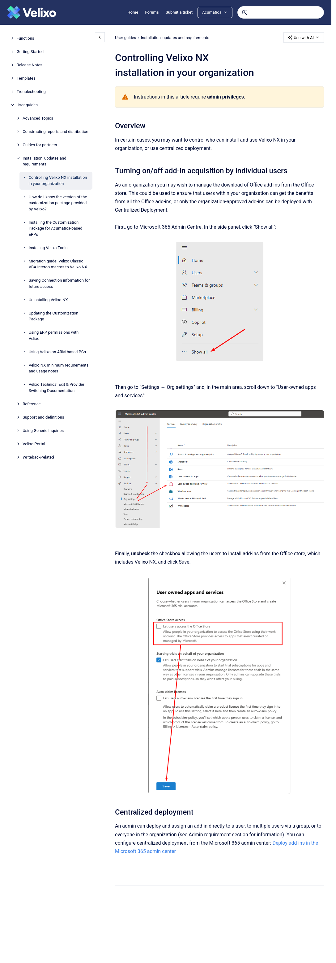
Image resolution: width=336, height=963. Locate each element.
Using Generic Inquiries (43, 430)
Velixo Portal (34, 444)
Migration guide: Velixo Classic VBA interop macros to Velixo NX (58, 264)
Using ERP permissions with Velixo (54, 335)
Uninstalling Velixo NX (48, 299)
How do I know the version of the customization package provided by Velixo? (58, 203)
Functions (25, 38)
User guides (27, 105)
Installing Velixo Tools (48, 247)
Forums (152, 12)
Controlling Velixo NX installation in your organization (58, 180)
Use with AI (303, 37)
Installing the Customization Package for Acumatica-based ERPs (56, 228)
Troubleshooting (31, 91)
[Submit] (244, 12)
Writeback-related (38, 457)
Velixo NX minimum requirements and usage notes (59, 368)
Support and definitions (43, 417)
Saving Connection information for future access (59, 283)
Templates (26, 78)
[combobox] (281, 12)
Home (132, 12)
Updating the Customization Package (54, 316)
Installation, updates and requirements (44, 161)
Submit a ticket (179, 12)
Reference (31, 404)
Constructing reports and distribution (55, 131)
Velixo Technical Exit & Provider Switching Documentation (56, 387)
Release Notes (29, 65)
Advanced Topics (38, 118)
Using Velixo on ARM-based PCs (57, 352)
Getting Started (30, 51)
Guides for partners (40, 145)
